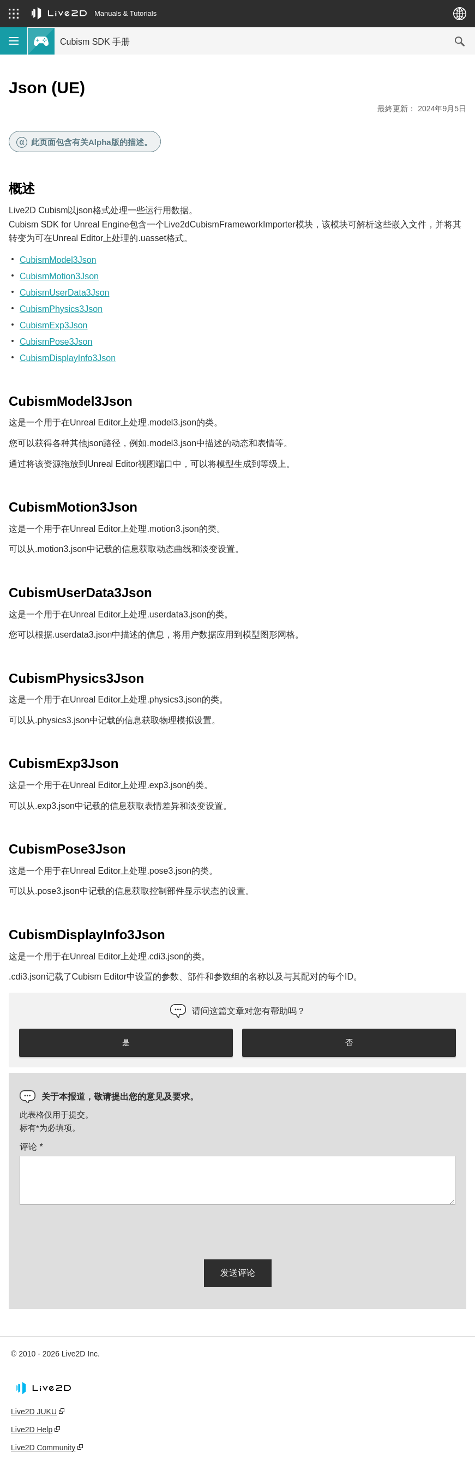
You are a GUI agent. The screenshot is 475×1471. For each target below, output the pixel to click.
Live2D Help (31, 1429)
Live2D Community (43, 1447)
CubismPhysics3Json (61, 309)
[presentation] (102, 1230)
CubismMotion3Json (59, 276)
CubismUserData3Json (65, 292)
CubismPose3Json (56, 341)
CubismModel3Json (58, 260)
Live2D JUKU (34, 1411)
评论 (31, 1146)
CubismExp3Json (54, 325)
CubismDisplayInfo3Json (68, 358)
